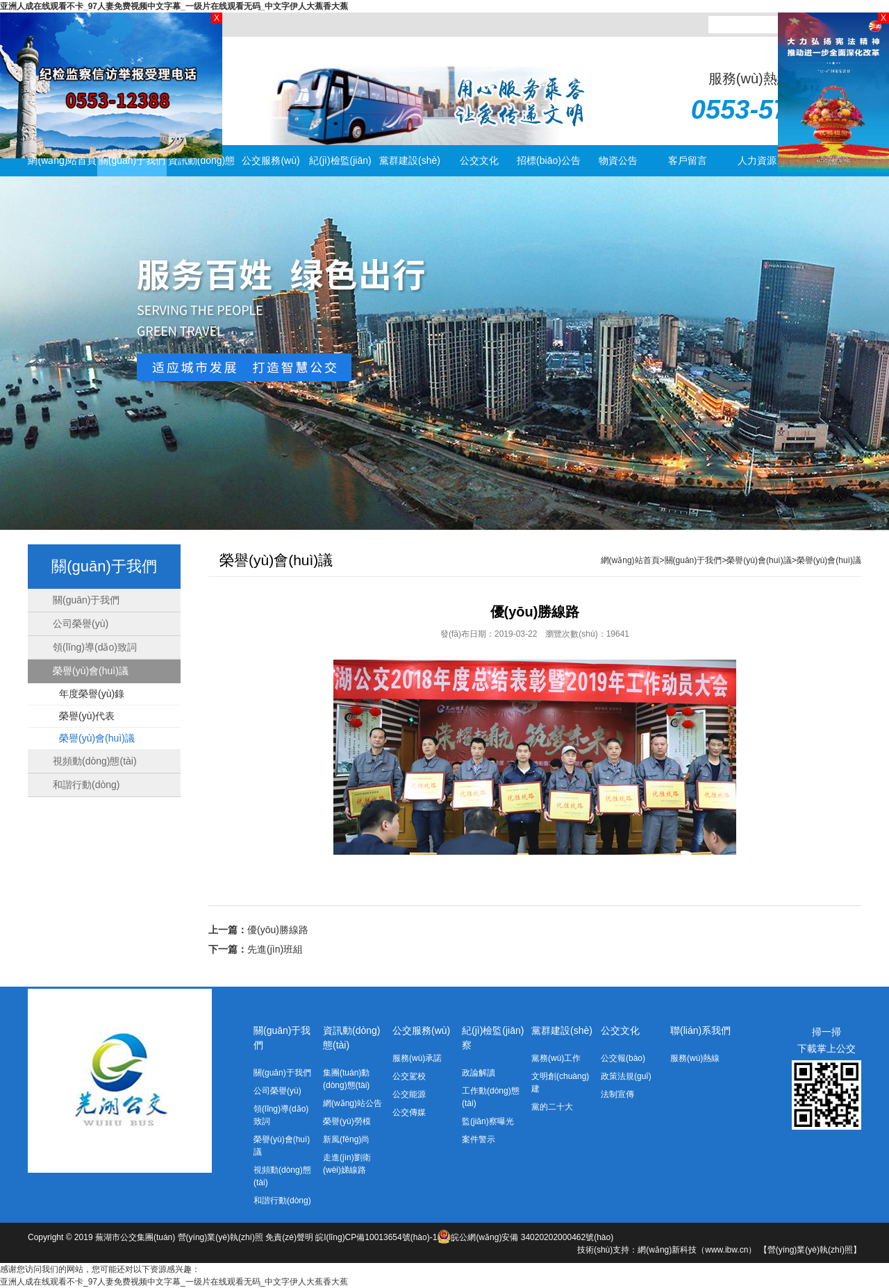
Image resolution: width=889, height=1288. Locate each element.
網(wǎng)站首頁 (62, 160)
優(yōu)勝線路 (277, 929)
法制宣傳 (617, 1094)
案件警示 (478, 1139)
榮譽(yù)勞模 (347, 1121)
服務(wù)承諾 (417, 1058)
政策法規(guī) (626, 1076)
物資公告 (618, 160)
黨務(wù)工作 (556, 1058)
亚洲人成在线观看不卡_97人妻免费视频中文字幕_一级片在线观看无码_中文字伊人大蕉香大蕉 (174, 6)
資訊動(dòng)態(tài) (201, 165)
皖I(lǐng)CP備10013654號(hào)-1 (383, 1237)
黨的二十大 (552, 1107)
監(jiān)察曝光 (488, 1121)
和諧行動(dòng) (86, 784)
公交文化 (479, 160)
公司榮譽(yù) (80, 623)
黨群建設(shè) (409, 160)
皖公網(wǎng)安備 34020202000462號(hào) (532, 1237)
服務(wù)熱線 (695, 1058)
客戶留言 (687, 160)
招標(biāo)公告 (549, 160)
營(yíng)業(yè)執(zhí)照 (220, 1237)
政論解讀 (478, 1073)
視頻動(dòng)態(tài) (95, 761)
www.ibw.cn (726, 1250)
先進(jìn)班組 (275, 949)
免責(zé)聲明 (289, 1237)
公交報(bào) (623, 1058)
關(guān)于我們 (132, 160)
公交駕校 (409, 1076)
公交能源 (409, 1094)
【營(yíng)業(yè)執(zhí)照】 (810, 1250)
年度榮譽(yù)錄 (91, 693)
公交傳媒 (409, 1112)
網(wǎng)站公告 (352, 1103)
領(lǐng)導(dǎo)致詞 (95, 647)
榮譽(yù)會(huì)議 (90, 670)
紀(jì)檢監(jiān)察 (340, 165)
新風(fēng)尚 (346, 1139)
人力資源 (757, 160)
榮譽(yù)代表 (87, 715)
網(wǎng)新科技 (667, 1250)
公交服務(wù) (270, 160)
